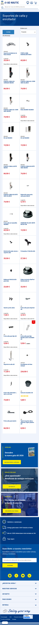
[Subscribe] (10, 565)
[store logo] (10, 2)
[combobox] (19, 7)
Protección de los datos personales (22, 617)
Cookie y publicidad (5, 619)
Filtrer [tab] (8, 32)
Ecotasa (14, 619)
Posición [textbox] (23, 32)
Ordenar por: (23, 28)
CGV (10, 617)
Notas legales (4, 617)
